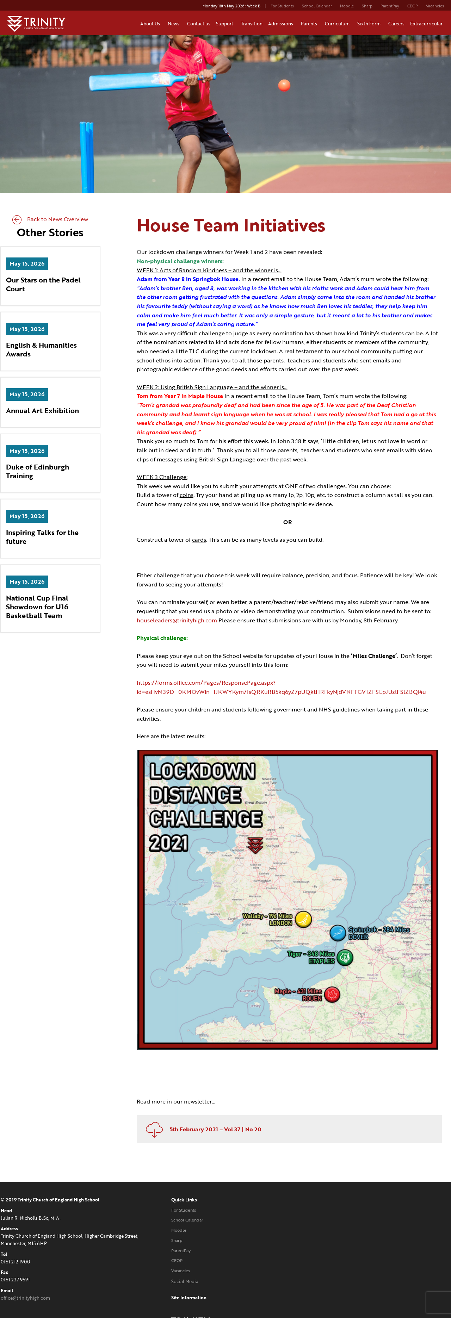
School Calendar (317, 6)
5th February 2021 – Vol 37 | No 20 (202, 1122)
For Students (282, 6)
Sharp (367, 6)
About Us (151, 23)
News (174, 23)
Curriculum (338, 23)
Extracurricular (427, 23)
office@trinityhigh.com (24, 1291)
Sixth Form (370, 23)
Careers (396, 23)
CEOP (412, 6)
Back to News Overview (49, 220)
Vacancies (435, 6)
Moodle (347, 6)
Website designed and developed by (374, 1275)
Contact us (198, 23)
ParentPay (390, 6)
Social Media (170, 1274)
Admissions (281, 23)
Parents (310, 23)
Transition (251, 23)
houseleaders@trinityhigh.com (178, 620)
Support (225, 23)
